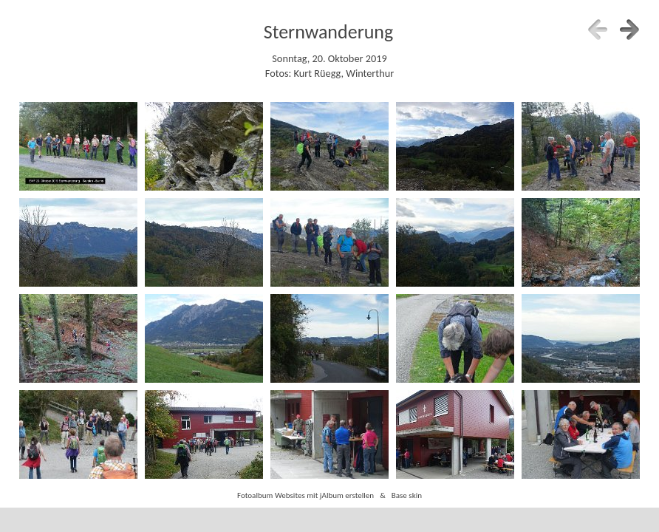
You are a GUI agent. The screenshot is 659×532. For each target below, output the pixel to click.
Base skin (407, 495)
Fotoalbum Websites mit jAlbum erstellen (305, 495)
